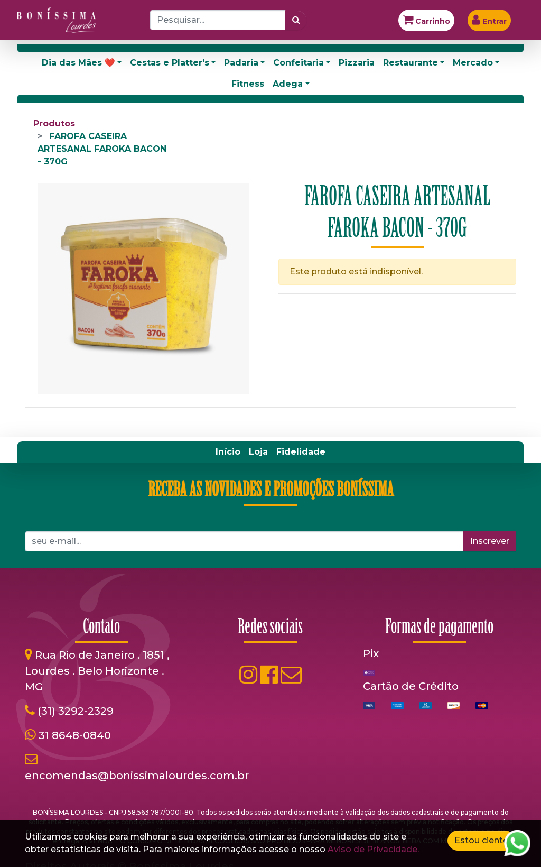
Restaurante (410, 63)
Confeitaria (298, 63)
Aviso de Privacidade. (373, 849)
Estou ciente (481, 840)
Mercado (473, 63)
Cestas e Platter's (169, 63)
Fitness (247, 84)
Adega (288, 84)
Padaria (241, 63)
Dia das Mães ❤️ (78, 63)
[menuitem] (228, 452)
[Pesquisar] (296, 20)
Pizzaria (357, 63)
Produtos (54, 123)
